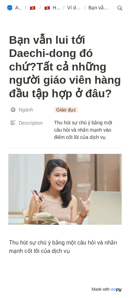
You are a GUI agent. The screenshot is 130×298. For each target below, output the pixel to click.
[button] (14, 8)
